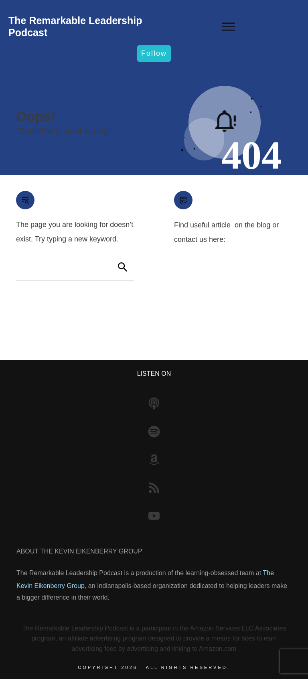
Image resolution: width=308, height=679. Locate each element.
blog (263, 225)
